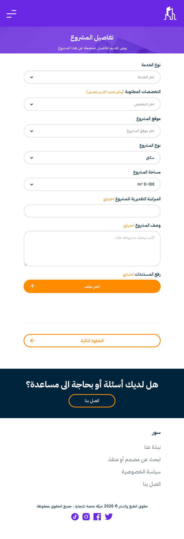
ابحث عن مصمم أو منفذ (134, 459)
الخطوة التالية (66, 340)
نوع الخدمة (151, 65)
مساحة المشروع (147, 172)
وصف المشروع (142, 225)
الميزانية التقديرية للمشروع (132, 199)
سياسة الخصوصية (141, 471)
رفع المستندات (142, 274)
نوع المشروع (150, 145)
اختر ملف (64, 286)
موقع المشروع (148, 119)
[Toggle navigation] (11, 13)
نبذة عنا (152, 447)
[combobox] (92, 77)
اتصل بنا (90, 401)
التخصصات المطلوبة (123, 91)
